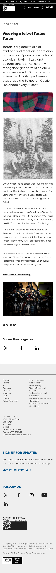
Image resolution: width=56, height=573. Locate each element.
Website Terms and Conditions (38, 395)
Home (6, 24)
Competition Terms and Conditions (39, 405)
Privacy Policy (35, 385)
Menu (49, 7)
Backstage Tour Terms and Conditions (41, 400)
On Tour (6, 390)
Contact (6, 398)
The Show (7, 380)
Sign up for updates (15, 470)
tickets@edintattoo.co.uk (20, 435)
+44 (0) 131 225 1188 (13, 429)
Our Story (7, 388)
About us (7, 393)
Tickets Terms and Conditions (37, 389)
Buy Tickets (33, 7)
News (15, 24)
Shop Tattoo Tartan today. (17, 275)
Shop (5, 385)
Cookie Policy (35, 383)
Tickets (6, 383)
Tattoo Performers (10, 401)
